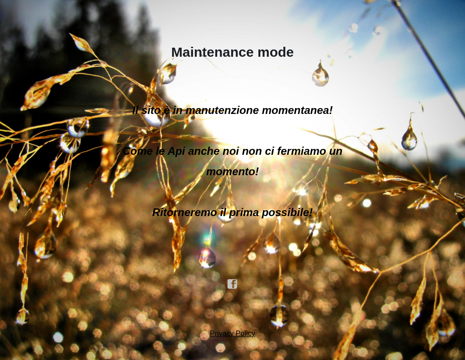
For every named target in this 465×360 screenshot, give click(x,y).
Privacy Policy (232, 333)
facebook (232, 284)
